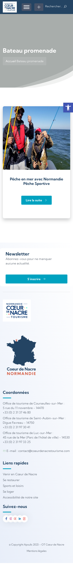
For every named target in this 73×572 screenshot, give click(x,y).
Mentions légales (36, 551)
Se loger (8, 491)
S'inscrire (36, 279)
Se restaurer (11, 480)
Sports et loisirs (13, 486)
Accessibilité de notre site (20, 497)
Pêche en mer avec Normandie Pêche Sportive (36, 181)
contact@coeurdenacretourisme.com (44, 451)
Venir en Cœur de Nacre (20, 474)
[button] (68, 107)
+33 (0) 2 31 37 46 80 (17, 412)
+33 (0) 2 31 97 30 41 (16, 427)
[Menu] (26, 7)
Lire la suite (36, 200)
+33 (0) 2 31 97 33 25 (17, 442)
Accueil (11, 61)
